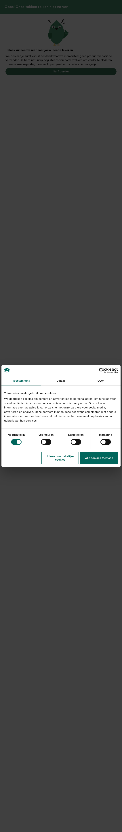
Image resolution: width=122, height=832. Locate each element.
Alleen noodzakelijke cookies (60, 458)
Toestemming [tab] (21, 380)
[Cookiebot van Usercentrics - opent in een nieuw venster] (102, 370)
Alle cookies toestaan (99, 457)
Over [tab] (101, 380)
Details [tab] (61, 380)
